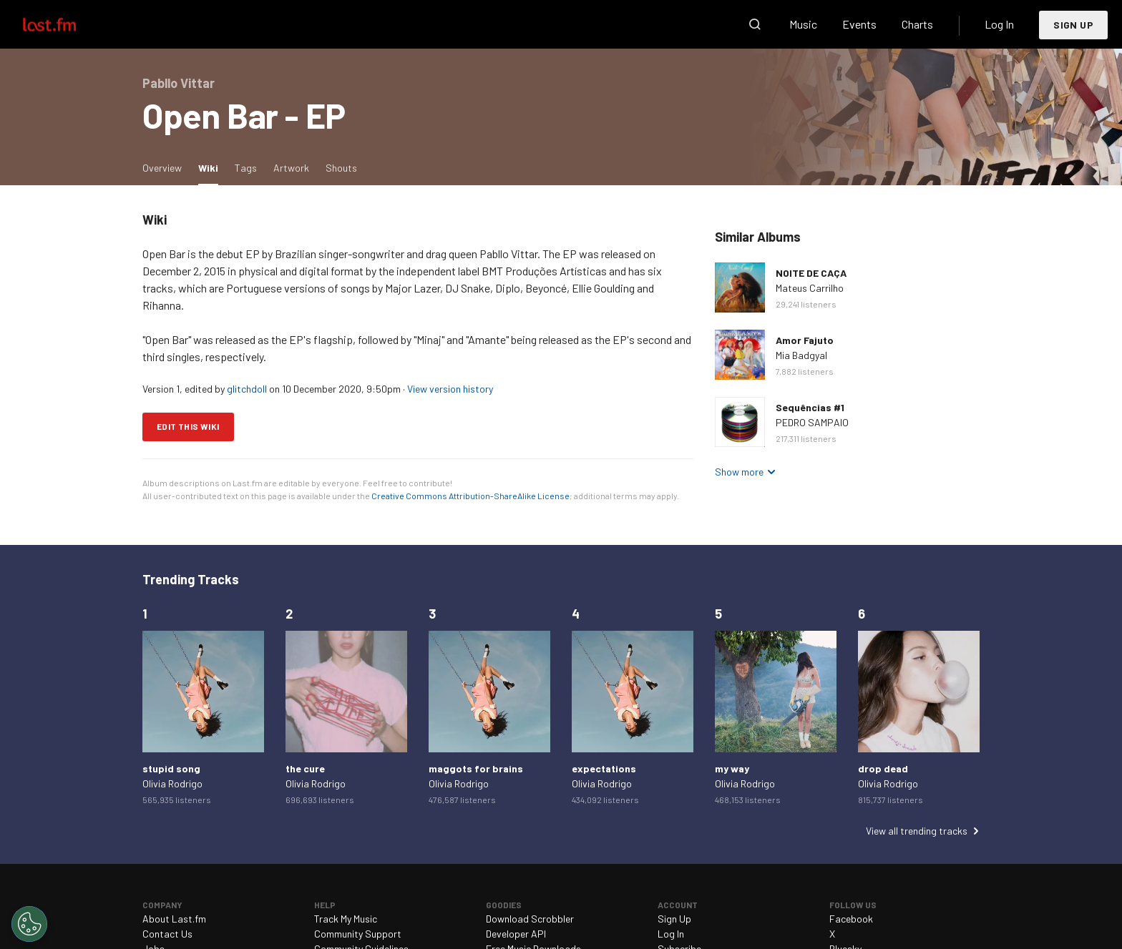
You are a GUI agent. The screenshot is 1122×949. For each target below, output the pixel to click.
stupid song (171, 768)
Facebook (851, 919)
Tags (246, 168)
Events (859, 24)
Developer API (516, 934)
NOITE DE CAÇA (811, 273)
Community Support (357, 934)
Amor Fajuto (805, 340)
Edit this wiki (188, 426)
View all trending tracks (916, 831)
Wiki (211, 167)
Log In (999, 24)
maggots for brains (476, 768)
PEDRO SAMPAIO (812, 422)
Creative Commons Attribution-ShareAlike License (470, 496)
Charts (917, 24)
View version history (450, 389)
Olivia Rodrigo (172, 783)
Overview (162, 168)
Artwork (291, 168)
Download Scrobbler (530, 919)
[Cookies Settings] (29, 924)
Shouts (341, 168)
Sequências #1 (810, 407)
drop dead (883, 768)
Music (803, 24)
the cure (305, 768)
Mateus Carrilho (810, 288)
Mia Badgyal (801, 355)
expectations (604, 768)
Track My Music (345, 919)
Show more (739, 472)
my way (732, 768)
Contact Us (167, 934)
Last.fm (66, 24)
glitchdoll (247, 389)
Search (754, 24)
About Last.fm (174, 919)
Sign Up (1073, 25)
